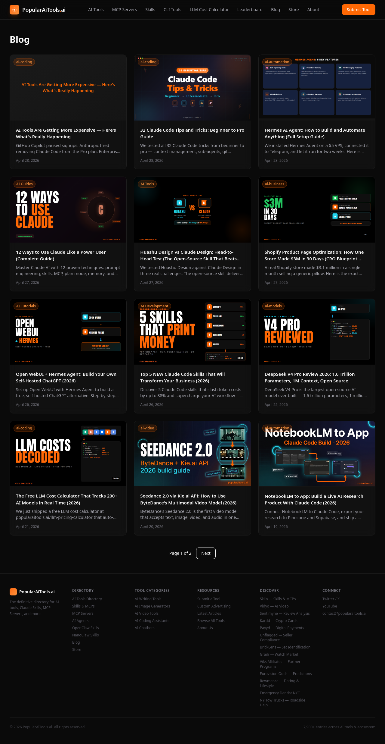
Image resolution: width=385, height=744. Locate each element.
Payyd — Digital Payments (282, 628)
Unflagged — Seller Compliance (276, 637)
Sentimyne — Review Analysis (285, 613)
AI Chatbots (145, 628)
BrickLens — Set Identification (285, 647)
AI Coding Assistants (152, 620)
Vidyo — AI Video (274, 606)
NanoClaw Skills (85, 635)
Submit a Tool (208, 599)
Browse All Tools (211, 620)
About (313, 9)
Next (206, 553)
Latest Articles (209, 613)
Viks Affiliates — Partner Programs (280, 664)
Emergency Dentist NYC (280, 693)
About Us (205, 628)
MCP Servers (124, 9)
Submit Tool (359, 9)
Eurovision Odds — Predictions (286, 673)
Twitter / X (331, 599)
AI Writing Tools (148, 599)
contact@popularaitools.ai (344, 613)
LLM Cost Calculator (209, 9)
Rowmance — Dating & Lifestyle (279, 683)
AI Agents (80, 620)
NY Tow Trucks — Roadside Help (282, 703)
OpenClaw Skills (85, 628)
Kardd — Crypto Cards (278, 620)
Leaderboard (250, 9)
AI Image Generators (152, 606)
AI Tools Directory (87, 599)
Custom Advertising (214, 606)
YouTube (329, 606)
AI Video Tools (147, 613)
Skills (150, 9)
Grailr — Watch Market (279, 654)
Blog (275, 9)
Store (293, 9)
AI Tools (95, 9)
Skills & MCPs (83, 606)
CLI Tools (172, 9)
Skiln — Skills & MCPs (278, 599)
